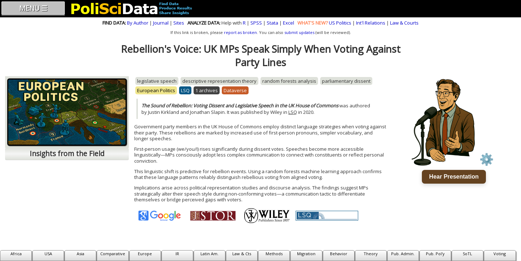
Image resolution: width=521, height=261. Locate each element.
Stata (272, 23)
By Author (137, 23)
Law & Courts (404, 23)
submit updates (299, 32)
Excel (288, 23)
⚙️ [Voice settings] (486, 159)
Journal (161, 23)
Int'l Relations (370, 23)
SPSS (256, 23)
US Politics (340, 23)
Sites (178, 23)
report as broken (240, 32)
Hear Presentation (454, 177)
